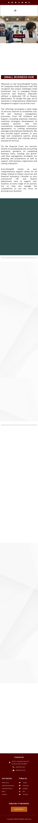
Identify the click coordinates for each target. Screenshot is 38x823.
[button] (15, 10)
